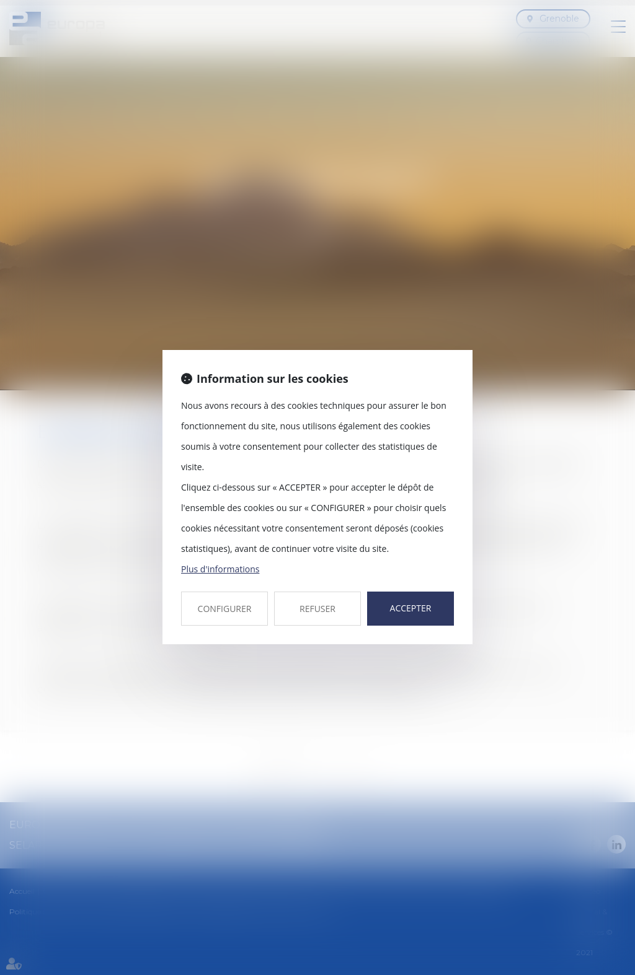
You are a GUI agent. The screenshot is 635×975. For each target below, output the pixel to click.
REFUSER (317, 608)
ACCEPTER (411, 608)
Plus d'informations (220, 569)
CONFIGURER (225, 608)
